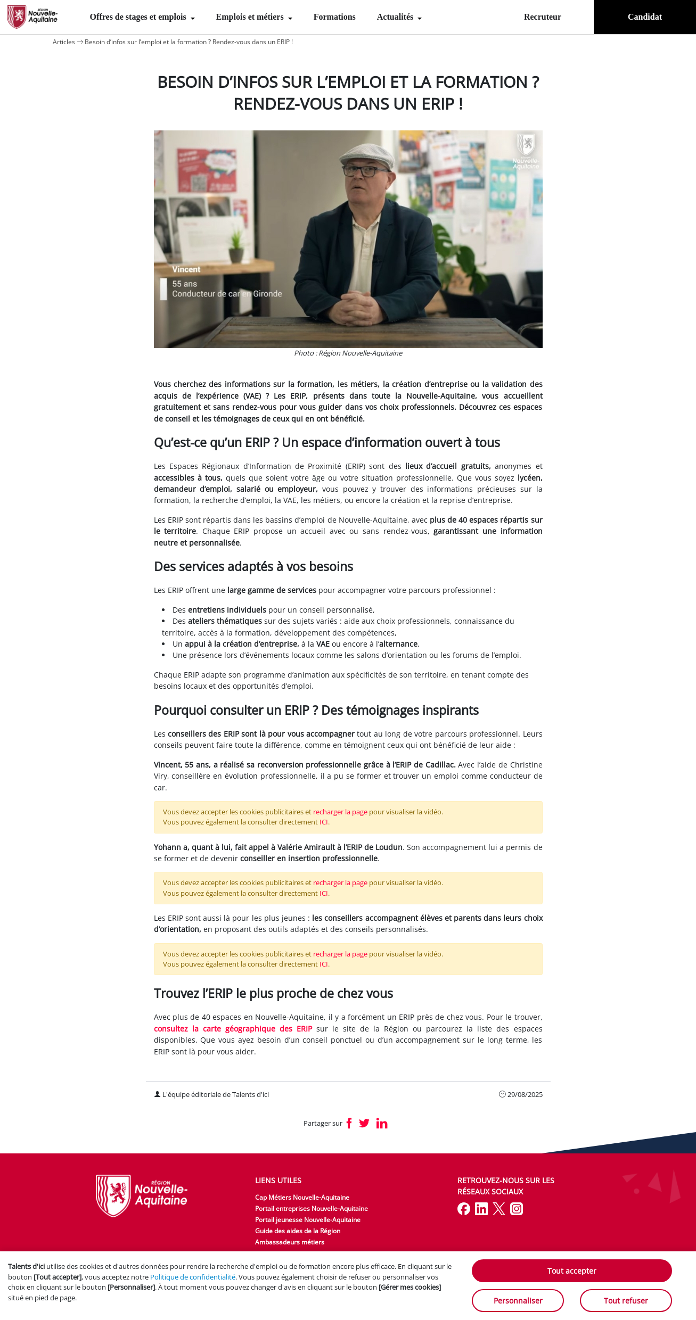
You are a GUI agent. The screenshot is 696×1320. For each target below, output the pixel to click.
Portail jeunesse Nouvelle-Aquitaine (308, 1219)
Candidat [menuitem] (645, 16)
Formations (335, 16)
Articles (64, 41)
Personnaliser (518, 1301)
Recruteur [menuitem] (542, 16)
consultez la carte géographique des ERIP (233, 1029)
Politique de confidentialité (192, 1277)
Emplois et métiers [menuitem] (251, 16)
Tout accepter (571, 1271)
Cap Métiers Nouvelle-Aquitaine (302, 1197)
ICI (324, 822)
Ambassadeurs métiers (289, 1242)
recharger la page (340, 811)
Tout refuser (626, 1301)
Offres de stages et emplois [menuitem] (139, 16)
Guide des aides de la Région (297, 1230)
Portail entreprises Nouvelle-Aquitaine (311, 1208)
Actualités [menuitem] (396, 16)
